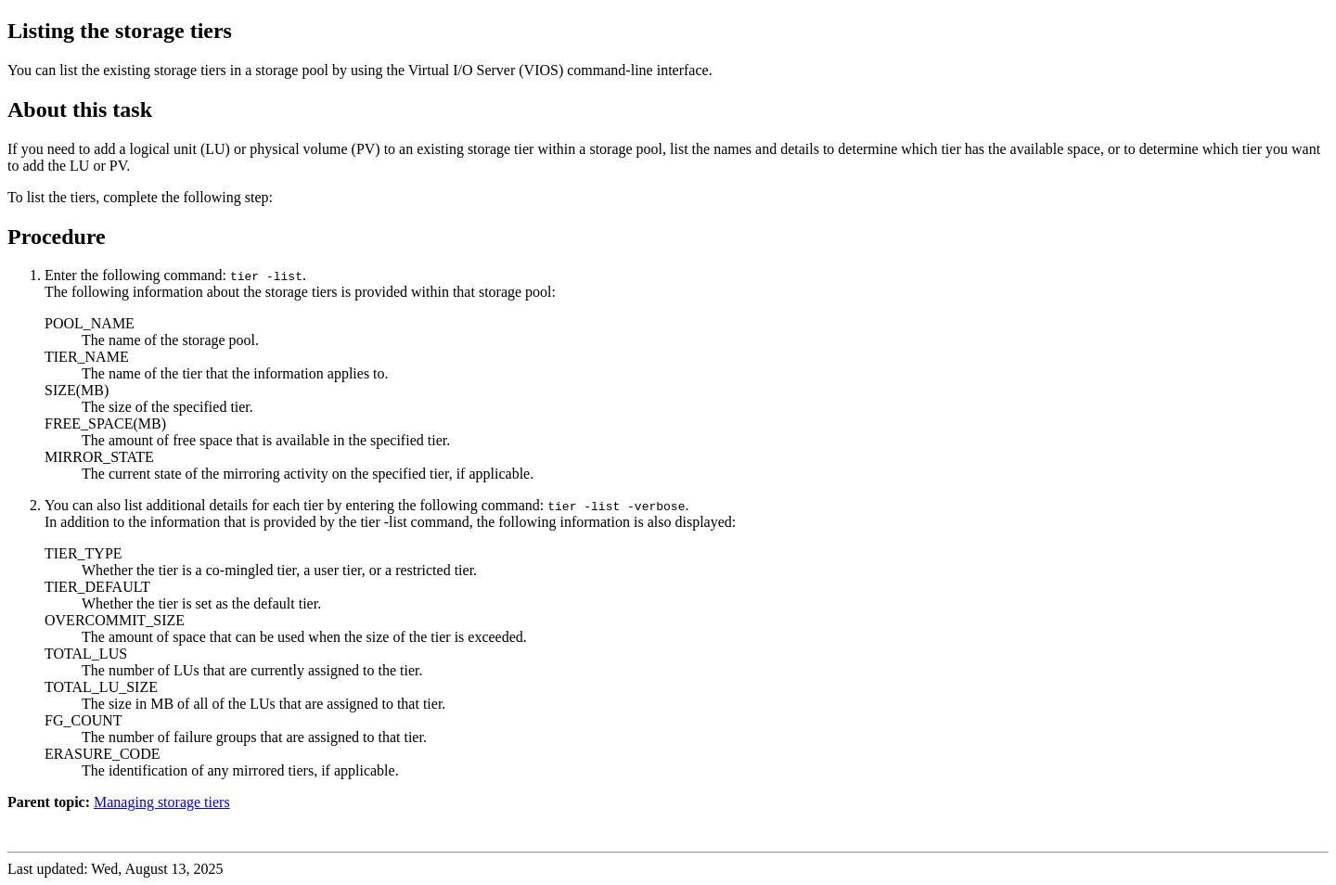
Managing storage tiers (162, 802)
